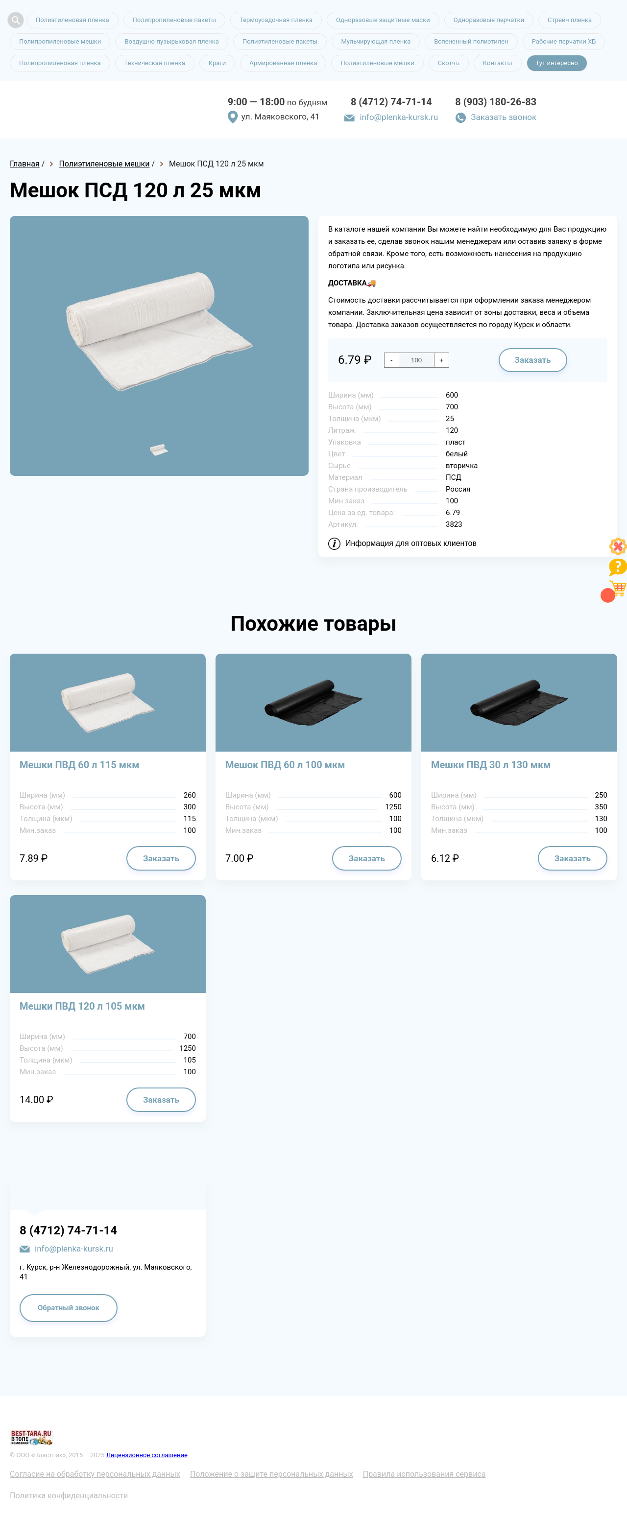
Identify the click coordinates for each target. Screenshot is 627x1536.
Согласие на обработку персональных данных (95, 1474)
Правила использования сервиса (424, 1474)
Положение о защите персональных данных (271, 1474)
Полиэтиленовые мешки (377, 63)
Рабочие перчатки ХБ (564, 41)
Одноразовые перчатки (489, 20)
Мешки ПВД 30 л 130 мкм (491, 765)
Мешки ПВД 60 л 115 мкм (79, 765)
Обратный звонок (68, 1307)
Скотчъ (448, 63)
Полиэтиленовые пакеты (279, 41)
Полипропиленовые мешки (60, 41)
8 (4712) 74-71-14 (391, 102)
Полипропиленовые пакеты (174, 20)
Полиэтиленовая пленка (72, 20)
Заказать (532, 360)
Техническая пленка (154, 63)
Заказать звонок (503, 117)
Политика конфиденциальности (69, 1495)
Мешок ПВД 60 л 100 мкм (285, 765)
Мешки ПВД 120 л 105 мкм (82, 1006)
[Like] (618, 552)
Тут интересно (557, 63)
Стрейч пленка (570, 20)
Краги (217, 63)
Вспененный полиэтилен (471, 41)
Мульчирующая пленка (375, 41)
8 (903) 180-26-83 (495, 102)
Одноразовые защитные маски (383, 20)
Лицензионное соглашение (147, 1455)
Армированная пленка (283, 63)
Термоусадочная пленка (276, 20)
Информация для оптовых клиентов (411, 543)
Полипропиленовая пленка (60, 63)
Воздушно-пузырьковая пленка (171, 41)
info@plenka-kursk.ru (399, 117)
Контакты (497, 63)
